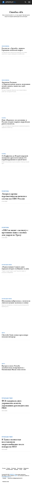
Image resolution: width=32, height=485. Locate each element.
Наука (4, 117)
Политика (5, 191)
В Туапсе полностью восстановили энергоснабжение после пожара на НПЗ (13, 443)
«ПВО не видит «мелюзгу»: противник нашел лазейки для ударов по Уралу (15, 232)
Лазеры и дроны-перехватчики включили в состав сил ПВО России (14, 196)
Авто (3, 332)
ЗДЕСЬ (16, 475)
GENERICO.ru (12, 474)
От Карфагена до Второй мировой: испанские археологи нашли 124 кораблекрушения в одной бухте (15, 158)
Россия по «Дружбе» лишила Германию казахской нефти (13, 49)
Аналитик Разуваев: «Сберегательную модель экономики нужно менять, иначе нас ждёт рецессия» (16, 85)
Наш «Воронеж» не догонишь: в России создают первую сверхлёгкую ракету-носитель (16, 122)
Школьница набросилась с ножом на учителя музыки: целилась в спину (16, 302)
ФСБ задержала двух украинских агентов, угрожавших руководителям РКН (15, 404)
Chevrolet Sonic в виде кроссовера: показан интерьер (15, 336)
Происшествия (7, 264)
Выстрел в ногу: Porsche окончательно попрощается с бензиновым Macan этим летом (14, 368)
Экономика (5, 46)
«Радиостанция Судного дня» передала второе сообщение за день (15, 268)
